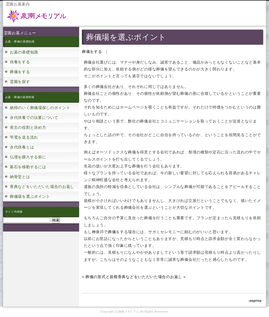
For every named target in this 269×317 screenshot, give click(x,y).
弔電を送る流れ (24, 137)
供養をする (20, 62)
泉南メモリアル (129, 311)
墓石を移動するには (28, 167)
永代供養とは (22, 147)
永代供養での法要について (34, 117)
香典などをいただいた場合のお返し (42, 186)
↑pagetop (255, 300)
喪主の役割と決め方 (28, 127)
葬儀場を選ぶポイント (30, 196)
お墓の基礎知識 (24, 52)
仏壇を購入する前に (28, 157)
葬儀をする (20, 72)
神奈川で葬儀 (104, 232)
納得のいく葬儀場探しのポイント (40, 107)
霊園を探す (20, 81)
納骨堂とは (20, 177)
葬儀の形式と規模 (101, 277)
